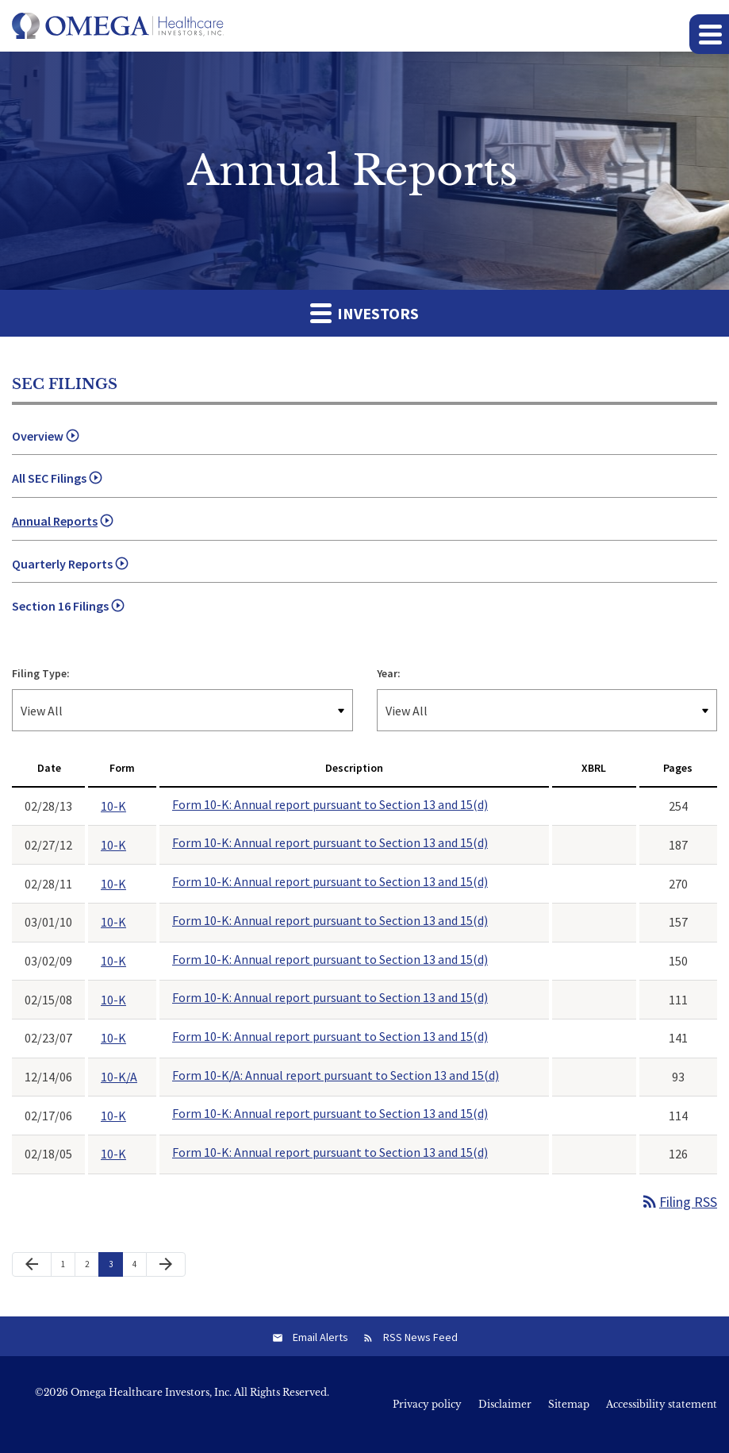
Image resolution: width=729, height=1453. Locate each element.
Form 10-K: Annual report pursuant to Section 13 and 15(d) (330, 804)
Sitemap (568, 1404)
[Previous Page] (32, 1265)
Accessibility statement (661, 1404)
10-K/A (119, 1077)
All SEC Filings (49, 478)
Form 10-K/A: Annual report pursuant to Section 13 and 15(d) (335, 1075)
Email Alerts (320, 1337)
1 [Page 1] (67, 1268)
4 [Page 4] (139, 1268)
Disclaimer (504, 1404)
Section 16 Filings (60, 606)
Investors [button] (364, 312)
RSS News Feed (420, 1337)
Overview (37, 436)
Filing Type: (41, 673)
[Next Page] (166, 1265)
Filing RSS (678, 1202)
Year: (389, 673)
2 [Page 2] (91, 1268)
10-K (113, 806)
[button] (709, 34)
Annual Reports (55, 521)
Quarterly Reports (62, 564)
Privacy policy (427, 1404)
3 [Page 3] (115, 1268)
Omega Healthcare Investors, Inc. (151, 1392)
